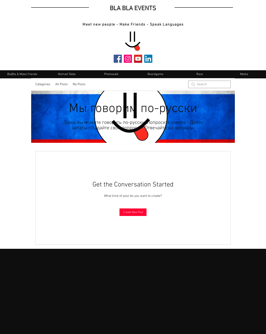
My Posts (79, 84)
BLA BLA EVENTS (133, 8)
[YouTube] (138, 59)
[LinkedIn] (148, 59)
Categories (42, 84)
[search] (209, 84)
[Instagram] (128, 59)
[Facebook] (118, 59)
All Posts (61, 84)
